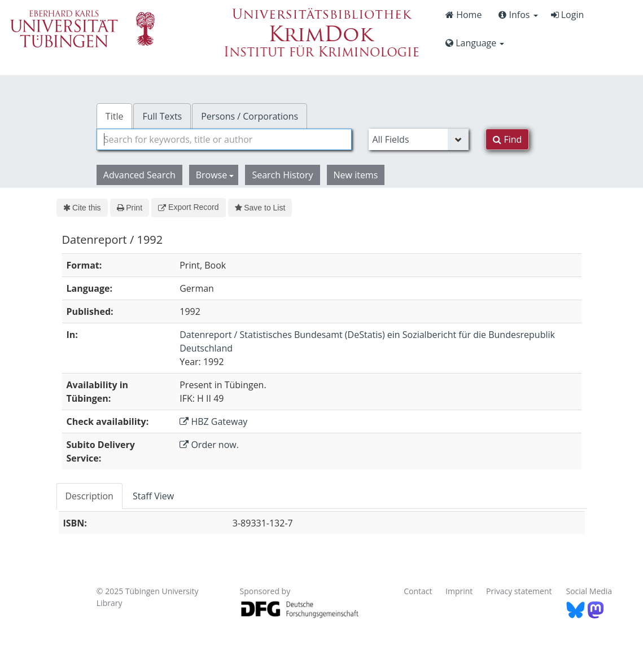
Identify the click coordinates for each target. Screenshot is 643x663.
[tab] (90, 496)
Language (474, 43)
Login (567, 14)
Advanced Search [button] (139, 175)
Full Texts (162, 116)
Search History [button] (282, 175)
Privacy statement (519, 591)
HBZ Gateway (213, 421)
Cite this (82, 207)
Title (115, 116)
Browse (215, 175)
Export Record (188, 207)
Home (463, 14)
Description (89, 496)
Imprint (459, 591)
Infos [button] (517, 14)
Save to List (260, 207)
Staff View (153, 496)
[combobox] (224, 139)
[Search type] (419, 139)
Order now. (209, 444)
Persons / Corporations (249, 116)
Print (129, 207)
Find (507, 139)
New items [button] (356, 175)
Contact (418, 591)
